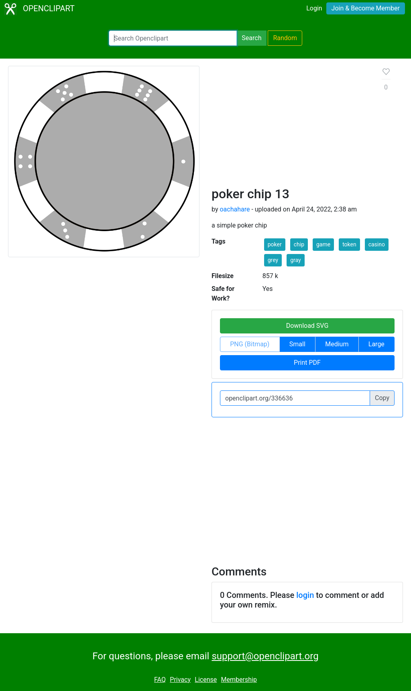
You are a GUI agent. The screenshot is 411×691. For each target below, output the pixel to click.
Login (314, 8)
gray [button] (295, 260)
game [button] (323, 244)
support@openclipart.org (265, 656)
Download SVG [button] (307, 325)
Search (251, 38)
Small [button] (297, 344)
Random (285, 38)
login (305, 595)
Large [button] (376, 344)
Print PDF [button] (307, 362)
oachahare (235, 209)
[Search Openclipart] (173, 38)
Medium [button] (336, 344)
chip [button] (299, 244)
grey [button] (273, 260)
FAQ (160, 679)
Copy (382, 398)
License (206, 679)
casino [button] (376, 244)
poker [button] (275, 244)
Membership (239, 679)
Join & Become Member (366, 8)
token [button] (349, 244)
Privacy (180, 679)
